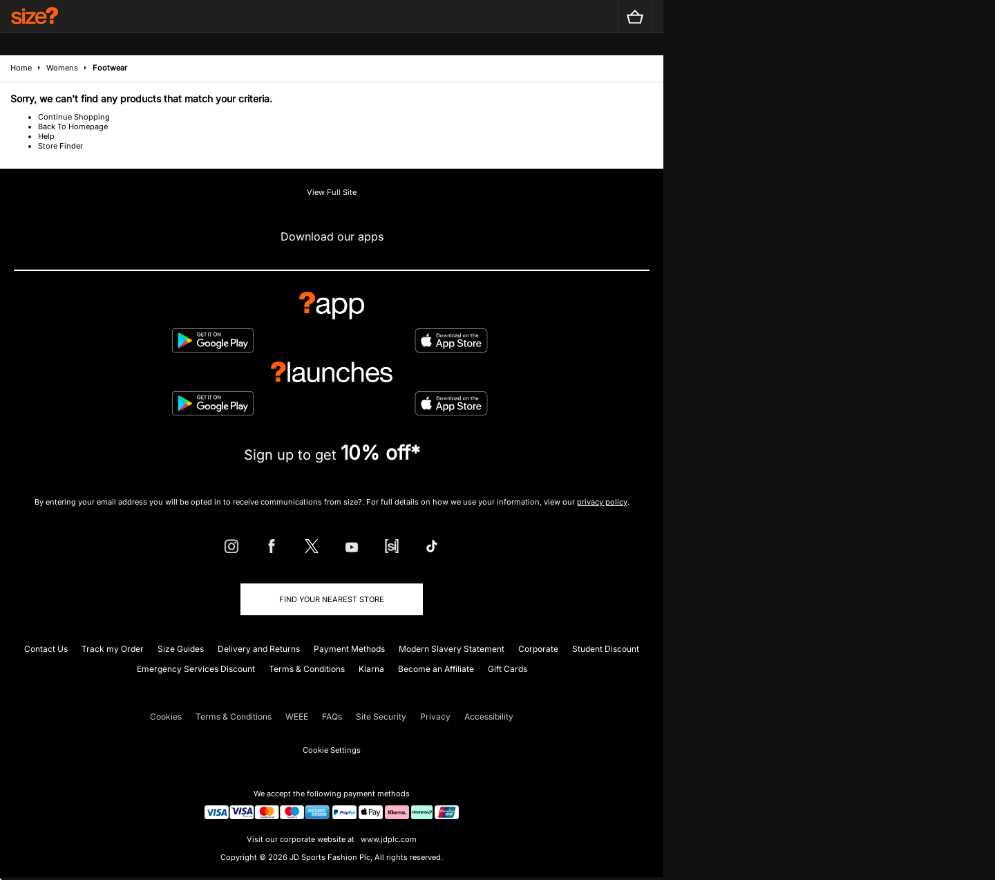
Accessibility (488, 716)
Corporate (538, 649)
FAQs (332, 716)
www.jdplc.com (388, 839)
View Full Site (332, 192)
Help (46, 136)
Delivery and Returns (259, 649)
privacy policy (602, 502)
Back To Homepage (73, 126)
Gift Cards (507, 669)
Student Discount (605, 649)
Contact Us (46, 649)
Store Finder (60, 146)
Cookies (166, 716)
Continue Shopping (74, 117)
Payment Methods (349, 649)
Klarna (371, 669)
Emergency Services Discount (196, 669)
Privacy (435, 716)
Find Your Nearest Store (331, 599)
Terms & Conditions (307, 669)
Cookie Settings (332, 750)
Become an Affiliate (436, 669)
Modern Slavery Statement (451, 649)
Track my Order (113, 649)
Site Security (381, 716)
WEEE (296, 716)
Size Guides (181, 649)
